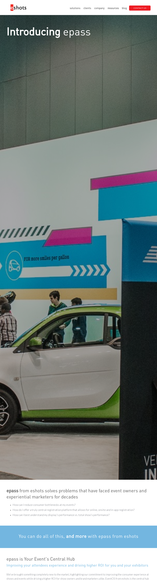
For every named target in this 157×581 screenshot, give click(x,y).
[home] (18, 8)
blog (124, 8)
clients (87, 8)
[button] (75, 8)
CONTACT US (140, 8)
